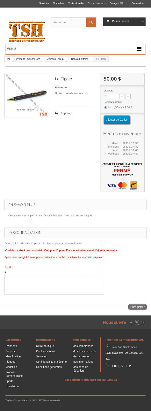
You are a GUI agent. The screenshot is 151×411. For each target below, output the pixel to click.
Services (44, 3)
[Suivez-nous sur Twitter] (137, 322)
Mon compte (82, 339)
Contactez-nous (96, 3)
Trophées (11, 346)
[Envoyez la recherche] (91, 22)
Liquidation (12, 386)
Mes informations (83, 361)
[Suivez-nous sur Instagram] (142, 322)
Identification (13, 356)
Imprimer (66, 113)
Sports (9, 381)
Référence (61, 87)
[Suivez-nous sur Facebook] (131, 322)
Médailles (11, 366)
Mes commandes (83, 346)
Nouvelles (58, 3)
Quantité (108, 90)
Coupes (10, 351)
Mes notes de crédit (84, 351)
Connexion (138, 3)
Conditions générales (49, 366)
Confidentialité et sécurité (51, 361)
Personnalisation (113, 102)
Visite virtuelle (76, 3)
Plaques (10, 361)
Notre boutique (45, 346)
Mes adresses (81, 356)
